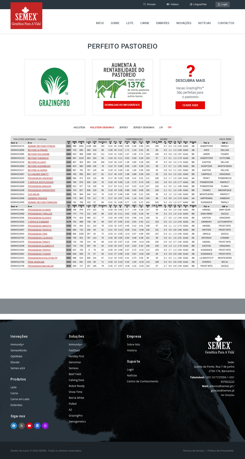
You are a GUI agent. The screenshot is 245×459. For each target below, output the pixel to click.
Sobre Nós (133, 344)
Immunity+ (17, 344)
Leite (129, 20)
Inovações (183, 20)
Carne (144, 20)
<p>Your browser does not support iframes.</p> (122, 206)
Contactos (226, 20)
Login (222, 4)
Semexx (73, 368)
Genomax (75, 362)
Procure (149, 4)
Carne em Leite (20, 399)
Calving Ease (76, 380)
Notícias (204, 20)
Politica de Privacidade (220, 450)
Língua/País (198, 4)
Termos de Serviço (193, 450)
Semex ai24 (18, 368)
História (132, 350)
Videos (173, 4)
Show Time (75, 392)
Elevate (15, 362)
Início (100, 20)
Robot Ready (77, 386)
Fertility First (76, 356)
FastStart (74, 350)
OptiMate (16, 356)
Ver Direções (227, 395)
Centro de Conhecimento (142, 381)
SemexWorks (19, 350)
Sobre (115, 20)
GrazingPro (76, 415)
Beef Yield (75, 374)
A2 (70, 409)
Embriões (162, 20)
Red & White (76, 398)
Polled (72, 403)
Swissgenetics (77, 421)
